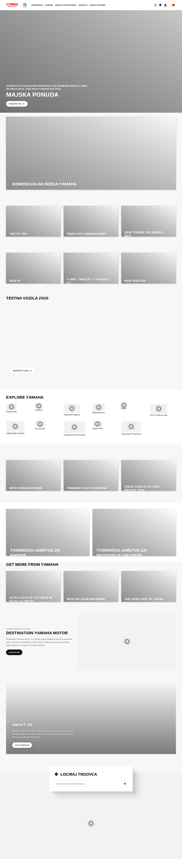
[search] (155, 5)
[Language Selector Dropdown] (173, 5)
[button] (124, 783)
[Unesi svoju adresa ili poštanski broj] (91, 783)
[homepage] (12, 5)
